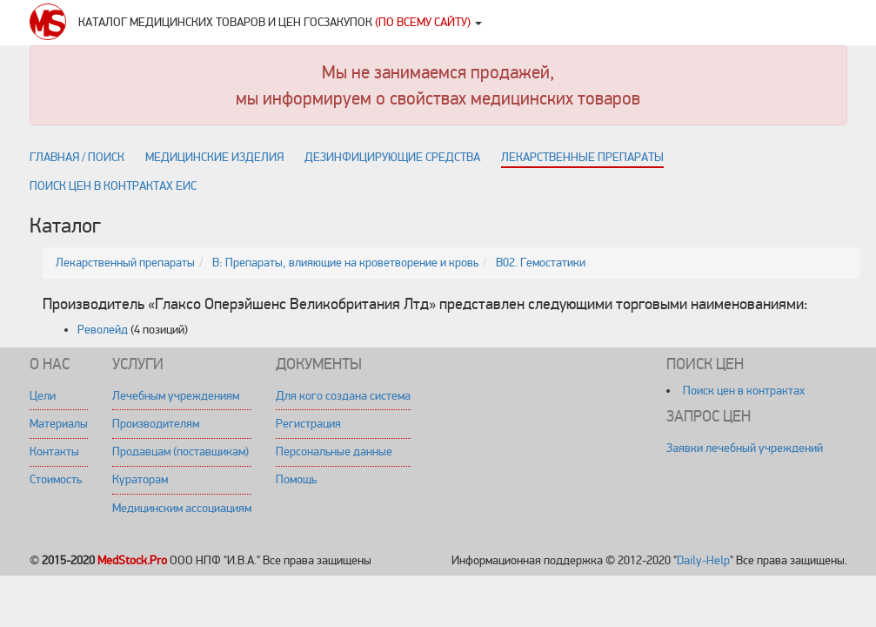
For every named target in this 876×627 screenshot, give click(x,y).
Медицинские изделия (214, 157)
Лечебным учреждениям (175, 395)
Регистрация (308, 423)
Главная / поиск (77, 157)
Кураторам (140, 479)
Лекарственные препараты (582, 157)
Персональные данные (334, 451)
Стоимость (56, 479)
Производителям (155, 423)
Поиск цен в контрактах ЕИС (113, 186)
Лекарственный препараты (125, 262)
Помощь (296, 479)
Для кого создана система (343, 395)
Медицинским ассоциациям (181, 508)
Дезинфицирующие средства (392, 157)
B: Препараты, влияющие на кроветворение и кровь (345, 262)
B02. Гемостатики (540, 262)
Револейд (102, 329)
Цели (43, 395)
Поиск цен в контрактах (744, 390)
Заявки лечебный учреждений (744, 448)
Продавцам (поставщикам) (180, 451)
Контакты (54, 451)
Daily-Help (703, 560)
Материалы (59, 423)
